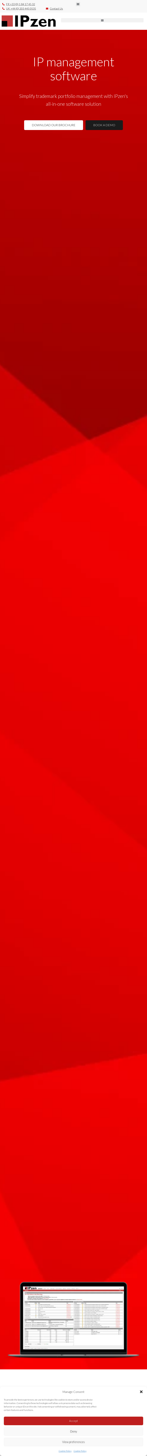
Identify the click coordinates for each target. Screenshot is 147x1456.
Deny (73, 1431)
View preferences (73, 1442)
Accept (73, 1421)
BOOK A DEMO (104, 125)
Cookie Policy (65, 1450)
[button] (141, 1392)
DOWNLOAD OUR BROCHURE (53, 125)
